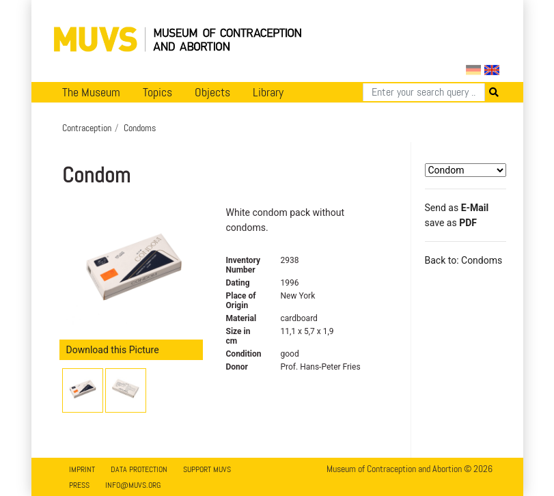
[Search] (424, 92)
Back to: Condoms (464, 260)
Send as (457, 207)
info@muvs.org (133, 485)
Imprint (82, 469)
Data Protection (139, 469)
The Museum (91, 92)
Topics (157, 92)
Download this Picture (112, 349)
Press (79, 485)
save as (451, 222)
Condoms (140, 128)
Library (268, 92)
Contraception (86, 128)
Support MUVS (207, 469)
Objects (212, 92)
